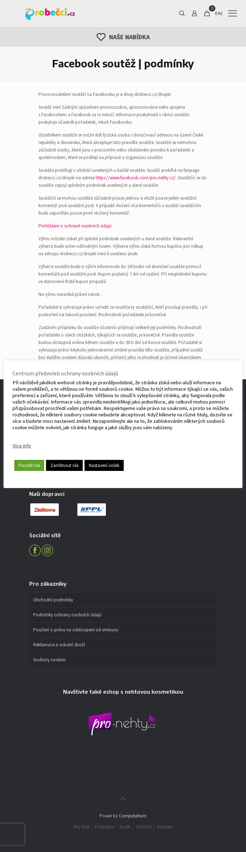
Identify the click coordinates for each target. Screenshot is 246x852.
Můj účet (81, 827)
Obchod (144, 827)
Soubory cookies (49, 660)
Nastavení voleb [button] (104, 465)
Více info (21, 445)
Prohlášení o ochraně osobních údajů (75, 226)
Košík (125, 827)
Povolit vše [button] (29, 465)
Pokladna (104, 827)
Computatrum (133, 816)
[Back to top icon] (123, 798)
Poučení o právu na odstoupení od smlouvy (75, 630)
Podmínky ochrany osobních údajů (67, 615)
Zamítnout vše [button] (64, 465)
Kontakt (165, 827)
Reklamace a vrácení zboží (59, 645)
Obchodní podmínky (53, 600)
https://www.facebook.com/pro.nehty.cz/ (136, 178)
